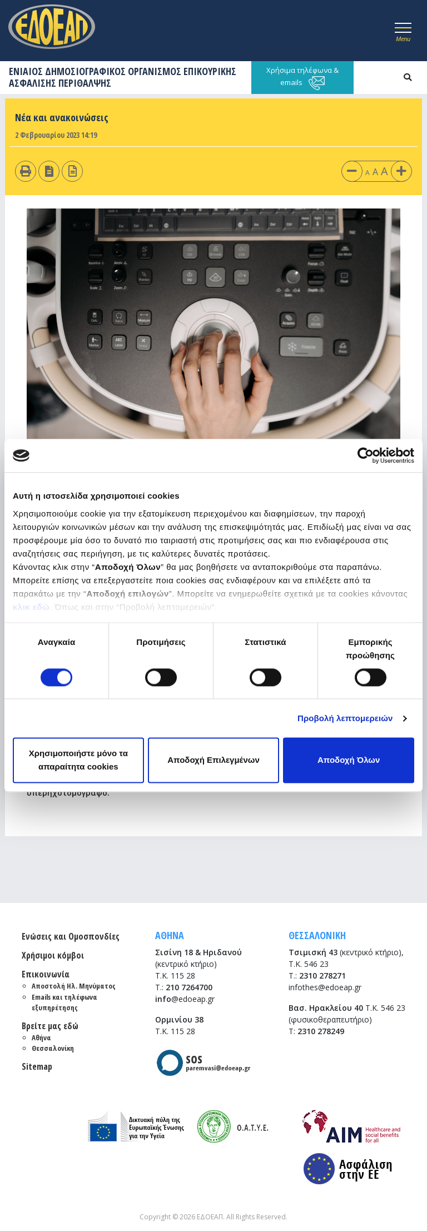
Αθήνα (41, 1038)
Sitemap (37, 1066)
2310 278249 (320, 1031)
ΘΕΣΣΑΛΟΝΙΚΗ (317, 935)
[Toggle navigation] (403, 30)
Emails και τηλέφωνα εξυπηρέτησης (64, 1002)
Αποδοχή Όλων (348, 760)
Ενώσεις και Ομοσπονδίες (71, 936)
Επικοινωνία (45, 974)
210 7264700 (189, 987)
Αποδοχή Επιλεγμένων (213, 760)
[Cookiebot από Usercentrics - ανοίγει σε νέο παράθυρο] (365, 455)
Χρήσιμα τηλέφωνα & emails (302, 77)
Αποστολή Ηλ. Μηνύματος (74, 986)
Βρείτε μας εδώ (50, 1026)
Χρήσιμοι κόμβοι (53, 955)
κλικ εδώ (31, 607)
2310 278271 (322, 975)
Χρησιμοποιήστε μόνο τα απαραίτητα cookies (78, 760)
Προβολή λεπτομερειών (345, 718)
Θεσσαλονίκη (53, 1048)
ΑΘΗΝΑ (169, 935)
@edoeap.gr (185, 999)
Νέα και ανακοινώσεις (61, 117)
